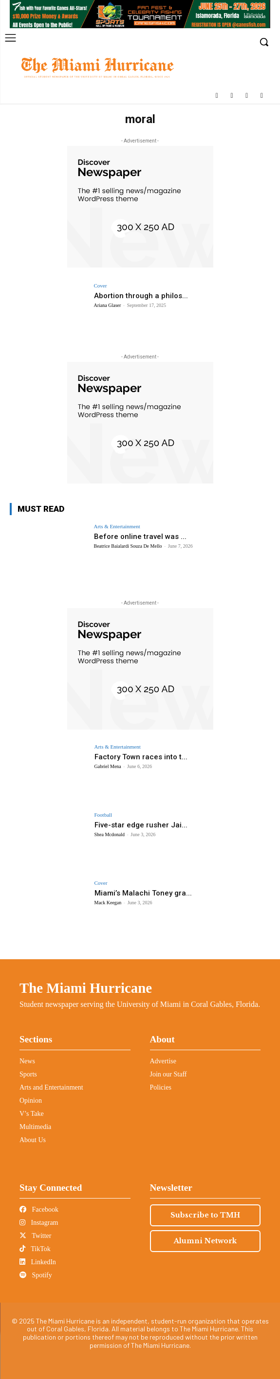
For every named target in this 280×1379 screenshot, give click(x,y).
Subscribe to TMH (205, 1215)
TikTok (35, 1249)
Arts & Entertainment (117, 526)
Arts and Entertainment (51, 1087)
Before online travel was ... (140, 536)
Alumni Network (205, 1240)
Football (103, 815)
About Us (32, 1140)
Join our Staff (168, 1074)
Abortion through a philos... (141, 295)
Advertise (163, 1061)
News (27, 1061)
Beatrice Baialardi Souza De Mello (128, 546)
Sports (28, 1074)
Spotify (35, 1275)
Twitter (35, 1235)
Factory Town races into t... (140, 756)
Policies (160, 1087)
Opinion (30, 1100)
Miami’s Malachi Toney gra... (143, 893)
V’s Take (31, 1113)
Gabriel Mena (107, 766)
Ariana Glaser (107, 305)
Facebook (38, 1209)
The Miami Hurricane (85, 988)
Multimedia (35, 1126)
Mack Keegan (108, 902)
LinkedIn (37, 1262)
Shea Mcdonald (109, 834)
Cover (100, 285)
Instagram (38, 1222)
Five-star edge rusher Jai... (140, 825)
